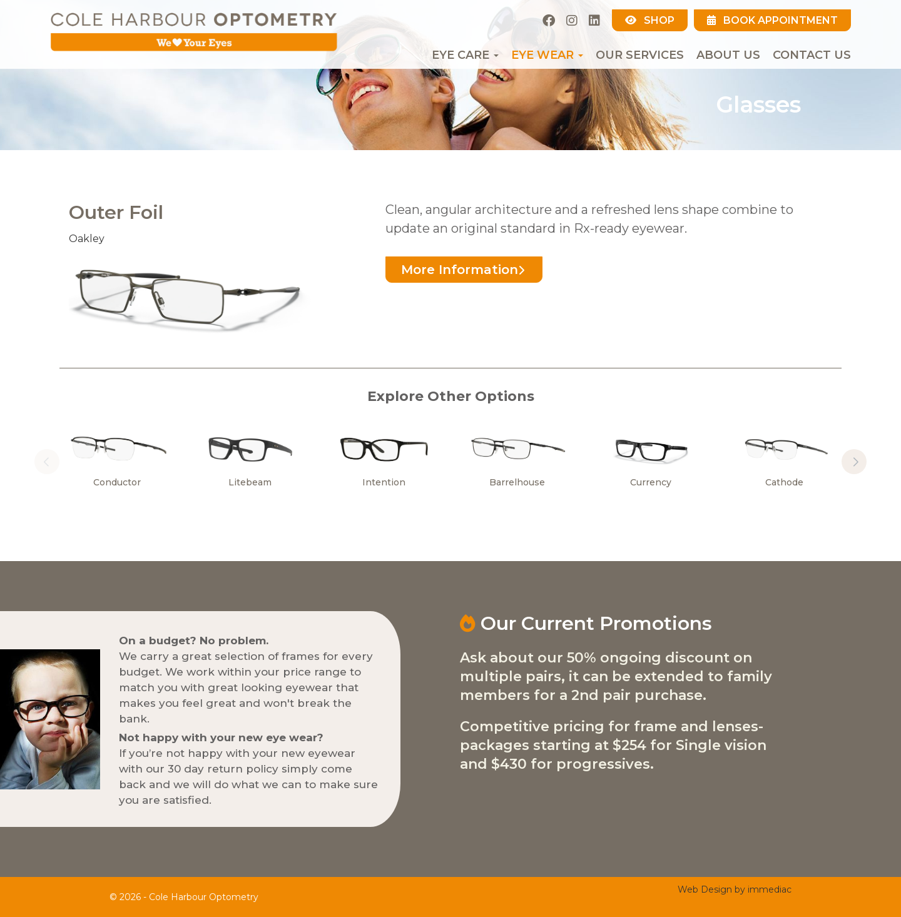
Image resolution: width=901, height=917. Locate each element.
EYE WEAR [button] (547, 55)
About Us (728, 55)
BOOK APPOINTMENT (772, 20)
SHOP (649, 20)
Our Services (640, 55)
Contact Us (812, 55)
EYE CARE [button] (465, 55)
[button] (854, 461)
